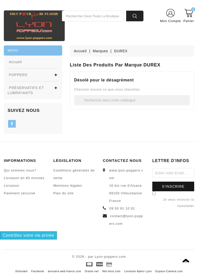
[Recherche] (132, 100)
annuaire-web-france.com (64, 271)
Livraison (11, 185)
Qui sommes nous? (20, 170)
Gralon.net (92, 271)
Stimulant (21, 271)
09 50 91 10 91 (122, 208)
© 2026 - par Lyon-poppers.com (99, 256)
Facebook (37, 271)
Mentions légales (67, 185)
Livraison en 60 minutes (24, 178)
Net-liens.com (111, 271)
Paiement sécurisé (19, 193)
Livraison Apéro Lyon (138, 271)
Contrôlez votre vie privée (28, 235)
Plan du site (63, 193)
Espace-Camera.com (169, 271)
